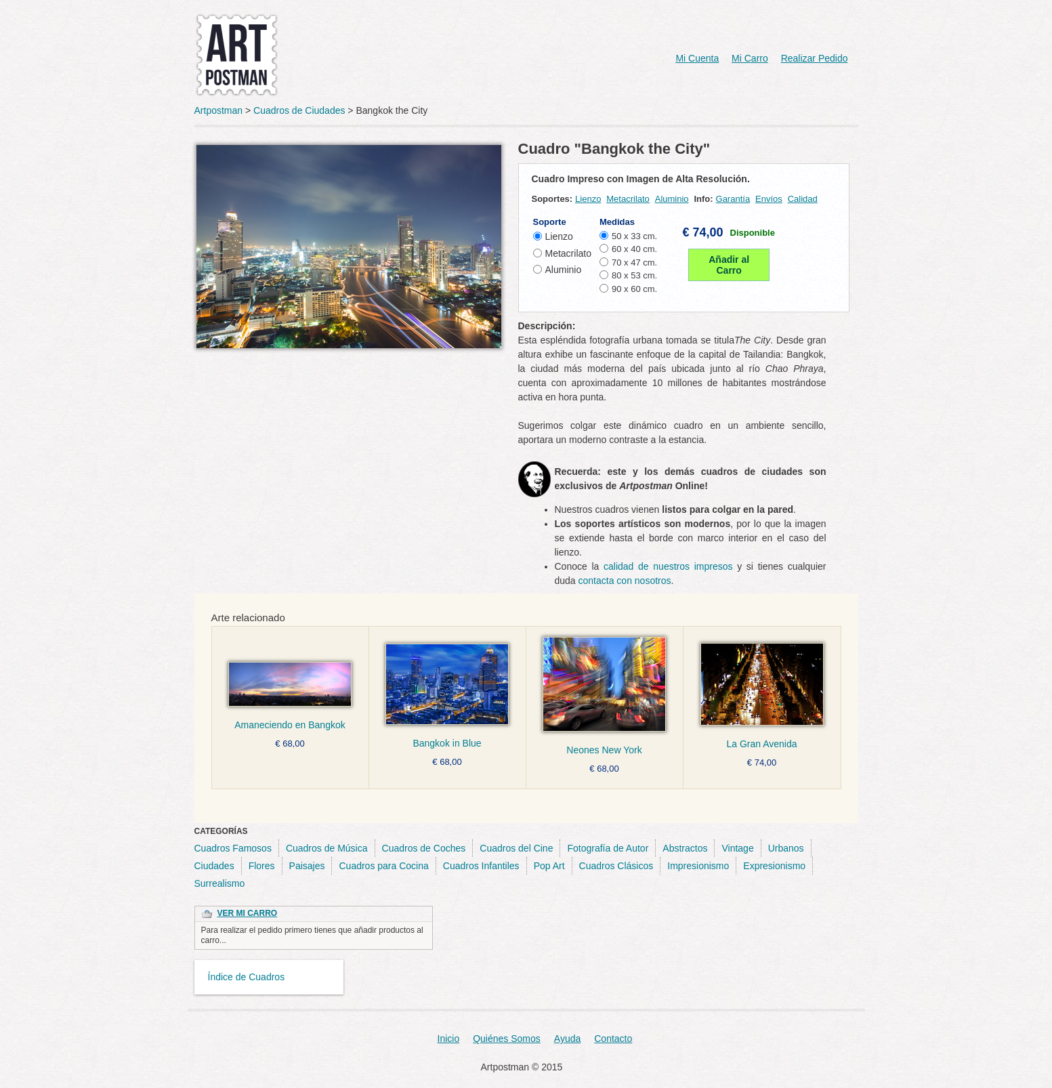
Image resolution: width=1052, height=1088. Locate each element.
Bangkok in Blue (447, 743)
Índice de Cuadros (246, 976)
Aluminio (672, 199)
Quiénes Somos (507, 1038)
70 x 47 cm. (634, 262)
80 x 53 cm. (634, 275)
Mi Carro (750, 58)
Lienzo (588, 199)
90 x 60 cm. (634, 289)
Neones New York (603, 750)
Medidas (617, 222)
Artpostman (218, 110)
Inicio (449, 1038)
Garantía (733, 199)
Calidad (803, 199)
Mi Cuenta (697, 58)
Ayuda (567, 1038)
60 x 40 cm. (634, 249)
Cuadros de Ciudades (299, 110)
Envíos (768, 199)
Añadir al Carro (729, 265)
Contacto (613, 1038)
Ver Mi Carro (247, 913)
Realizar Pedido (814, 58)
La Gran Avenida (761, 743)
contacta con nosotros (624, 580)
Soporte (549, 222)
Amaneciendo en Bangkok (289, 724)
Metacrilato (628, 199)
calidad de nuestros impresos (668, 566)
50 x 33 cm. (634, 236)
